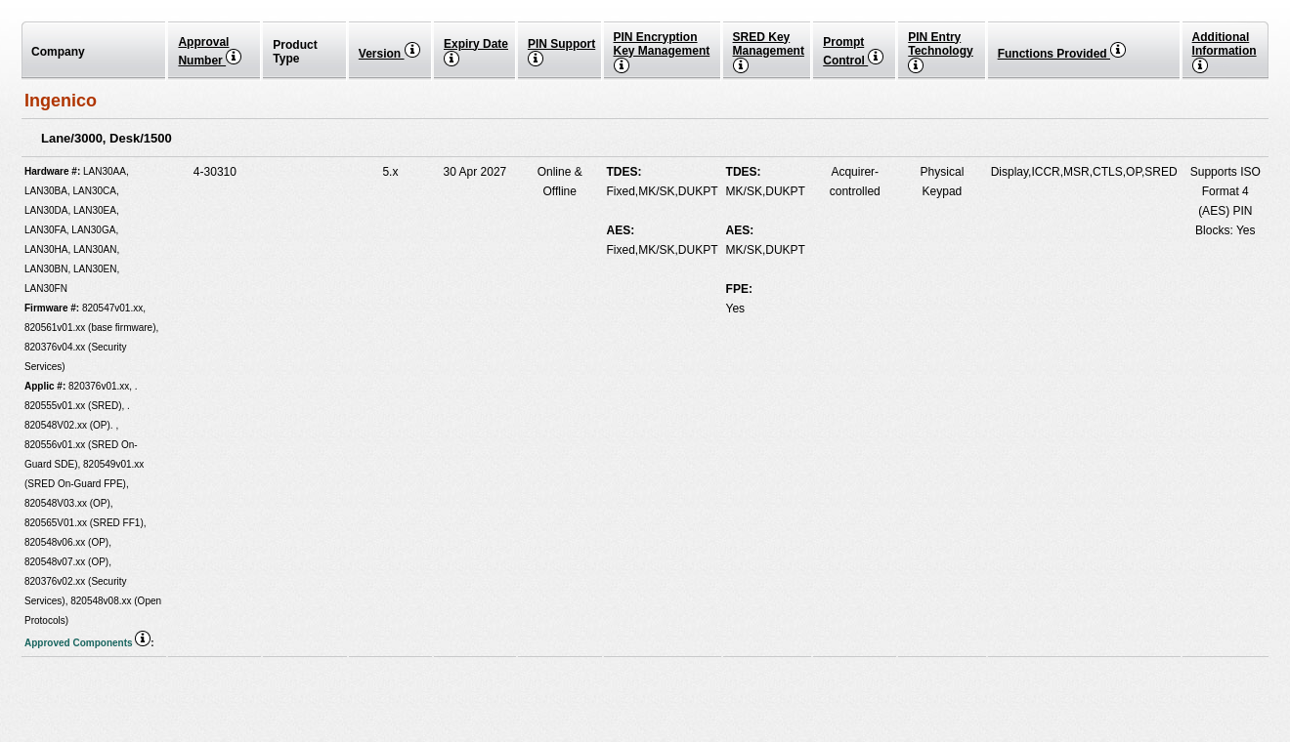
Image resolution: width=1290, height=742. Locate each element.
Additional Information (1224, 51)
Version (389, 54)
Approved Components (87, 643)
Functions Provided (1062, 54)
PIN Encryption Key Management (662, 51)
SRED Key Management (768, 51)
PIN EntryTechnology (940, 51)
